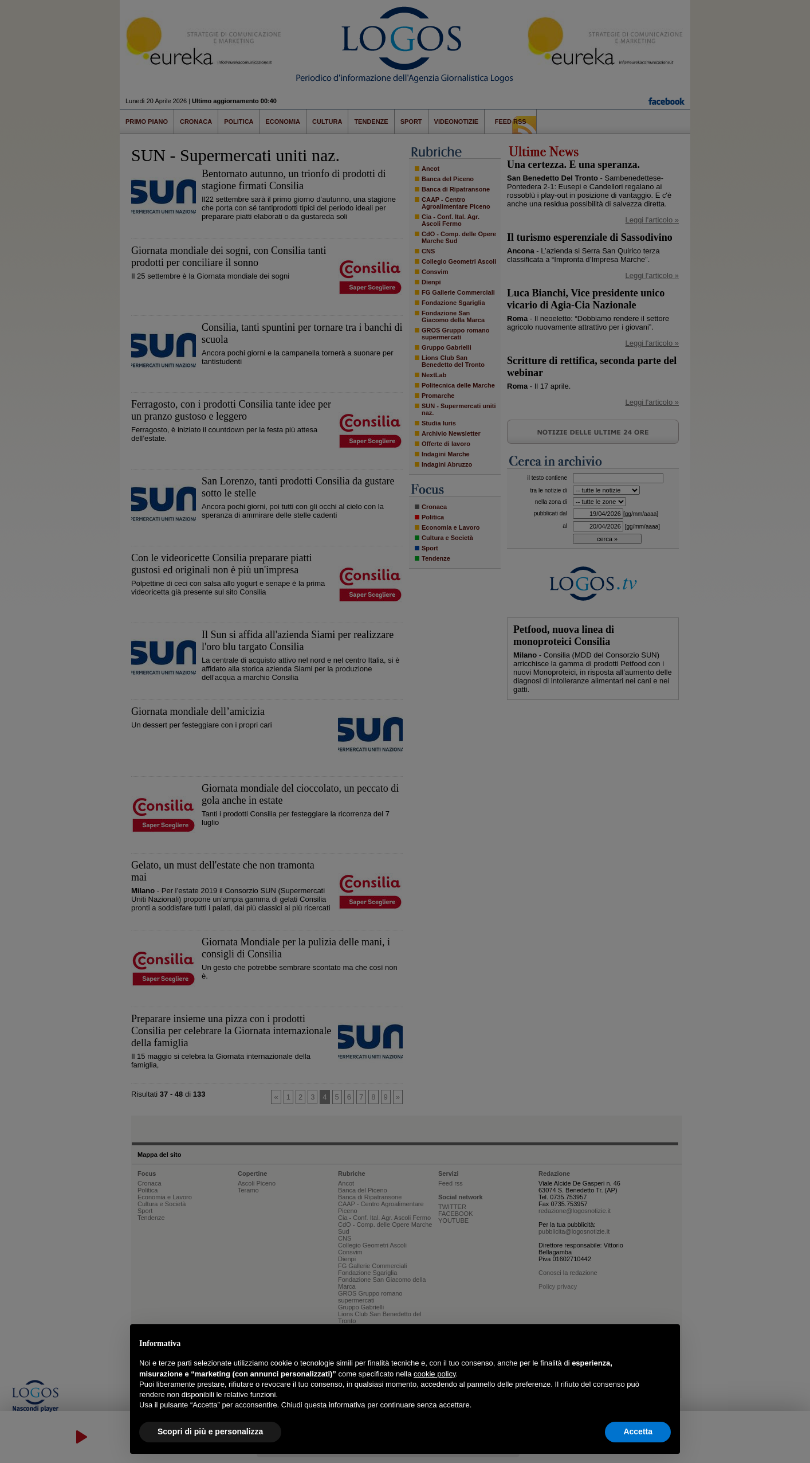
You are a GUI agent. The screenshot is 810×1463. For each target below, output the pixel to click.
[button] (665, 1342)
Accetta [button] (637, 1431)
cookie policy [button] (434, 1374)
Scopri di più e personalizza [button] (210, 1431)
